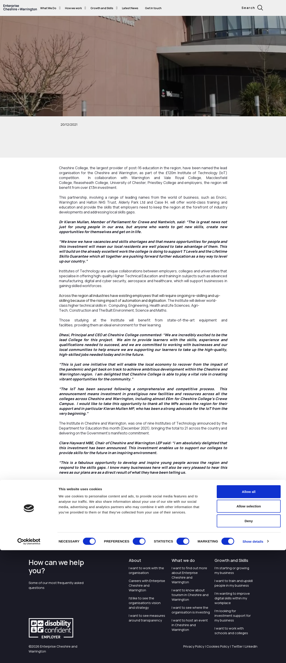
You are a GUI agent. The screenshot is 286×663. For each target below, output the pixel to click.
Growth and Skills (101, 8)
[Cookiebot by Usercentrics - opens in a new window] (28, 654)
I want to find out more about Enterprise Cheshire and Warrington (189, 575)
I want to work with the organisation (146, 570)
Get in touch (153, 8)
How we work (73, 8)
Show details (252, 654)
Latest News (130, 8)
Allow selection (248, 619)
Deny (249, 634)
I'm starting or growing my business (231, 570)
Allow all (249, 604)
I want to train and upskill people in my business (233, 583)
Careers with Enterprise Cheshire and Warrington (147, 585)
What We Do (48, 8)
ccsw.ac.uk (209, 526)
